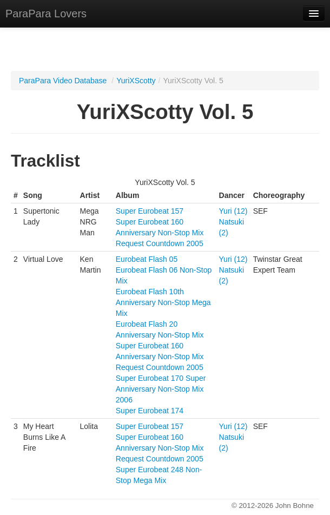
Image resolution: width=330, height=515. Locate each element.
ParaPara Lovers (46, 13)
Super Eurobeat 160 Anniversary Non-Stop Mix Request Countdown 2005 (160, 232)
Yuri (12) (233, 211)
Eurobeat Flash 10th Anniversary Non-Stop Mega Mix (163, 302)
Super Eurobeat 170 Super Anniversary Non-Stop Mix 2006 (161, 389)
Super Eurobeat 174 (149, 410)
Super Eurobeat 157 (149, 211)
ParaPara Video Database (63, 80)
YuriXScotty (135, 80)
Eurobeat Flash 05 (146, 259)
